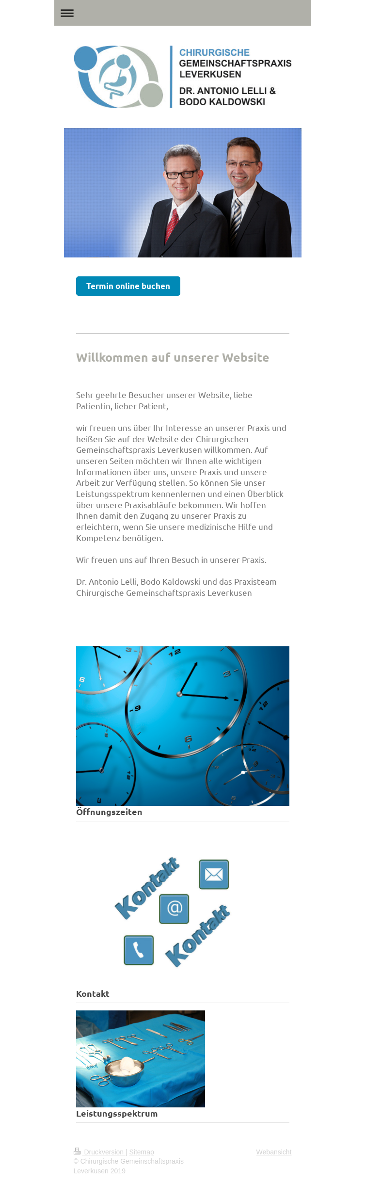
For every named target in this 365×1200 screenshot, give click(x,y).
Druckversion (100, 1152)
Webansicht (274, 1152)
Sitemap (141, 1152)
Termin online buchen (128, 286)
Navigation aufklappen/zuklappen (183, 12)
